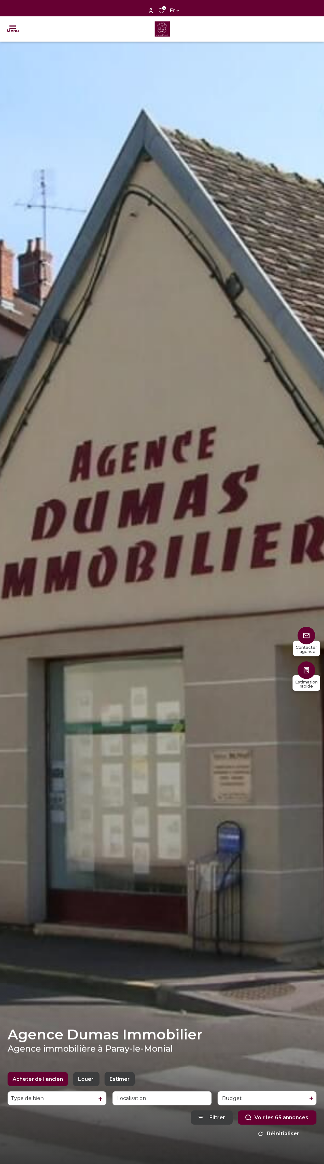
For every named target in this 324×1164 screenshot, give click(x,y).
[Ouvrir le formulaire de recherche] (212, 1117)
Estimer (120, 1079)
